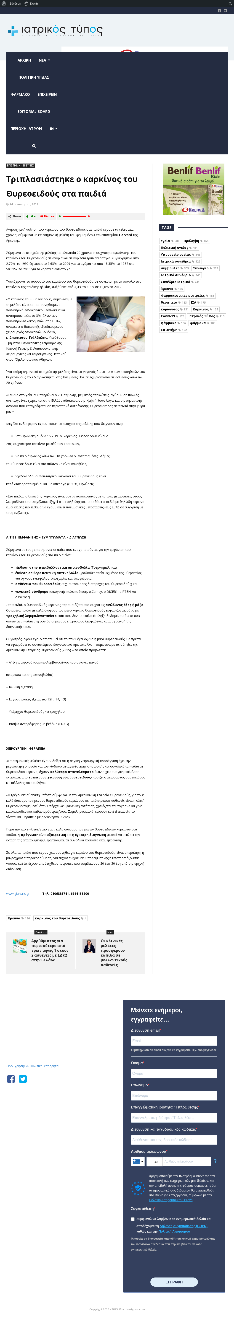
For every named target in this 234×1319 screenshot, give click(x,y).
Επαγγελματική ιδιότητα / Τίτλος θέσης (164, 1107)
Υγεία (170, 241)
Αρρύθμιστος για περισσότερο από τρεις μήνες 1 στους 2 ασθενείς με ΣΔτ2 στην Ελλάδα (50, 950)
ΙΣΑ (198, 302)
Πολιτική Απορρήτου (174, 1231)
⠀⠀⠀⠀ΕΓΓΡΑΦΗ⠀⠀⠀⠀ (174, 1282)
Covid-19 (172, 316)
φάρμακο (173, 323)
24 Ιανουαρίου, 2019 (24, 204)
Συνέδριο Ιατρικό (180, 282)
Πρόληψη (196, 241)
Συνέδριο (205, 268)
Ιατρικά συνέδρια (180, 261)
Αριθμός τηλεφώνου (148, 1151)
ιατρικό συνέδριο (180, 275)
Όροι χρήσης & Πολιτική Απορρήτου (33, 1066)
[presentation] (165, 1265)
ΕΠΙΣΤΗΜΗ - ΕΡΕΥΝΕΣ (20, 165)
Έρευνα (19, 918)
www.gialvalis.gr (18, 893)
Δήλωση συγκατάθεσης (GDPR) (183, 1226)
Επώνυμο (139, 1085)
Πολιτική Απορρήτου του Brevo (170, 1200)
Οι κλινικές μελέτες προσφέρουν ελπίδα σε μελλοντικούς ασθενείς (114, 952)
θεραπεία (174, 302)
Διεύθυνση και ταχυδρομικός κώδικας (163, 1129)
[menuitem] (4, 3)
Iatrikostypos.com (40, 999)
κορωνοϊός (175, 309)
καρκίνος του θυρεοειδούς (60, 918)
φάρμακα (202, 323)
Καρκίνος (205, 309)
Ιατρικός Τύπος (206, 316)
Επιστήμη (174, 330)
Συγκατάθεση (142, 1209)
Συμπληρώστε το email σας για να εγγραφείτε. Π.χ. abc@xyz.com (173, 1050)
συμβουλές (175, 268)
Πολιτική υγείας (179, 247)
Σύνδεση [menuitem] (15, 3)
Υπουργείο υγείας (180, 254)
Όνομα (137, 1063)
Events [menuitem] (31, 3)
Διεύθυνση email (145, 1030)
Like (31, 216)
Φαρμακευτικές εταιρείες (187, 295)
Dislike (47, 216)
